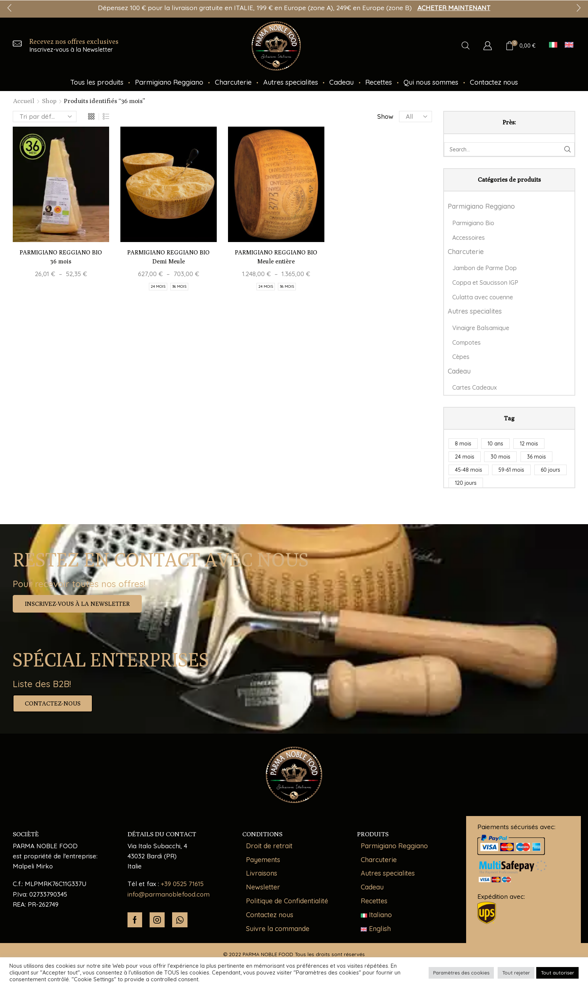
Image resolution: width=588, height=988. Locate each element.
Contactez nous (494, 82)
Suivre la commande (277, 928)
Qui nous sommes (431, 82)
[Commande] (44, 116)
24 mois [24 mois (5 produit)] (464, 456)
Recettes (378, 82)
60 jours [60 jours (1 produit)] (550, 469)
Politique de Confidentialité (287, 901)
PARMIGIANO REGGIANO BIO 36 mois (61, 257)
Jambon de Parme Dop (484, 268)
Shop (49, 101)
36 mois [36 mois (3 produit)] (536, 456)
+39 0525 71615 (182, 884)
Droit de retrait (269, 846)
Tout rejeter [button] (516, 973)
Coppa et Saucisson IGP (485, 282)
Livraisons (261, 873)
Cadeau (341, 82)
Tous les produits (96, 82)
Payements (263, 859)
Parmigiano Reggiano (169, 82)
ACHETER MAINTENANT (453, 8)
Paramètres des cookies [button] (461, 973)
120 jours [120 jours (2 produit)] (466, 483)
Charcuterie (233, 82)
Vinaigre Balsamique (480, 328)
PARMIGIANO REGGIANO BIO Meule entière (276, 257)
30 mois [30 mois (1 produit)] (500, 456)
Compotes (466, 342)
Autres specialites (290, 82)
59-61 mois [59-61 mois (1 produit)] (511, 469)
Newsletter (263, 887)
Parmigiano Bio (473, 223)
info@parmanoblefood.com (169, 894)
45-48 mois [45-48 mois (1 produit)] (468, 469)
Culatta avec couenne (482, 297)
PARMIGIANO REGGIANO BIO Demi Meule (168, 257)
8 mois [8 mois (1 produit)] (463, 443)
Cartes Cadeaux (474, 387)
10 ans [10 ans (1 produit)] (495, 443)
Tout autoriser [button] (557, 973)
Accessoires (468, 237)
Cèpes (461, 356)
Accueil (23, 101)
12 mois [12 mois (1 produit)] (529, 443)
